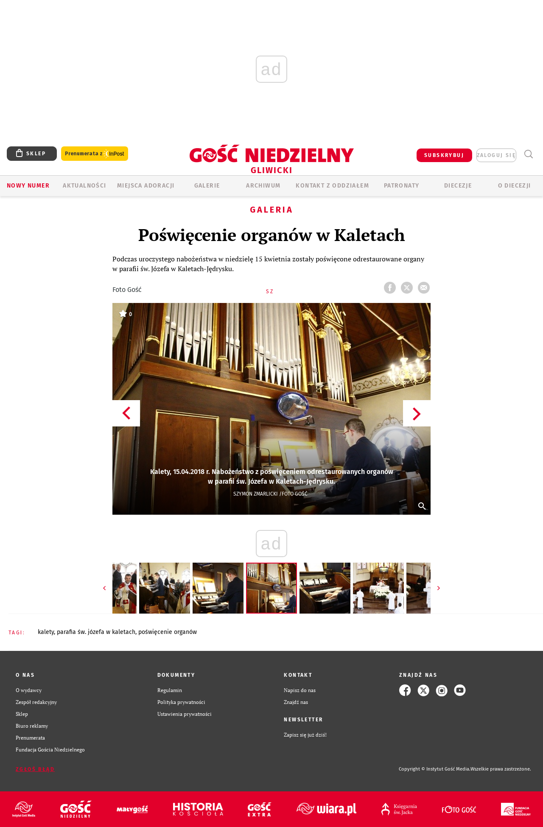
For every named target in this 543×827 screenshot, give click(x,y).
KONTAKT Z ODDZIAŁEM (332, 185)
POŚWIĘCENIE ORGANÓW (167, 632)
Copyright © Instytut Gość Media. (434, 769)
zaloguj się (496, 155)
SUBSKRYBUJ (444, 155)
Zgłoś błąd (35, 769)
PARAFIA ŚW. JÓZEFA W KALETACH (96, 632)
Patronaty (402, 185)
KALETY (46, 632)
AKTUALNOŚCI (84, 185)
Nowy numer (28, 185)
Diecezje (458, 185)
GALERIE (207, 185)
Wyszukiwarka (528, 154)
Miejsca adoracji (145, 185)
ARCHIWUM (263, 185)
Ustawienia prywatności (184, 714)
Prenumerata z (94, 154)
